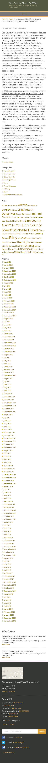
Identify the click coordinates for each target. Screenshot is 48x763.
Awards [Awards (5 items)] (34, 205)
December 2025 (10, 271)
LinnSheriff (18, 738)
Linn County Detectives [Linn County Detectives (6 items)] (34, 217)
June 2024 (7, 325)
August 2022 (8, 378)
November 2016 (10, 585)
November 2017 (10, 549)
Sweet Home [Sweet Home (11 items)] (8, 249)
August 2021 (8, 414)
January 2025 (9, 304)
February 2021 (9, 432)
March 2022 (8, 393)
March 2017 (8, 573)
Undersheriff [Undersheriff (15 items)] (26, 248)
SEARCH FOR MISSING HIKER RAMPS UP (17, 651)
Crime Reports (9, 177)
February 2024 (9, 337)
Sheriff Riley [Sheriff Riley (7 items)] (19, 246)
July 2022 (7, 381)
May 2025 (7, 292)
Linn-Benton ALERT (8, 752)
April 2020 (7, 462)
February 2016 (9, 612)
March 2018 (8, 537)
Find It (41, 731)
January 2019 (9, 507)
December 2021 (10, 402)
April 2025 (7, 295)
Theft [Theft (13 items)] (17, 248)
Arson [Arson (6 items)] (29, 205)
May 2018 (7, 531)
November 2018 (10, 513)
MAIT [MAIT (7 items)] (28, 234)
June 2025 (7, 289)
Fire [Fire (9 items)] (10, 217)
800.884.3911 (14, 714)
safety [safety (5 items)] (20, 238)
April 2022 (7, 390)
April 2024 (7, 331)
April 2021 (7, 426)
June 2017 (7, 564)
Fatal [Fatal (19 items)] (33, 213)
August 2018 (8, 522)
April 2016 (7, 606)
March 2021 (8, 429)
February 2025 (9, 301)
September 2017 (10, 555)
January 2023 (9, 370)
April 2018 (7, 534)
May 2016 (7, 603)
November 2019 (10, 477)
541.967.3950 (18, 703)
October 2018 (9, 516)
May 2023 (7, 361)
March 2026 (8, 265)
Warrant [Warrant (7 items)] (40, 252)
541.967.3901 (9, 706)
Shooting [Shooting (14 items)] (29, 245)
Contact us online (8, 724)
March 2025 (8, 298)
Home (4, 19)
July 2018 (7, 525)
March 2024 (8, 334)
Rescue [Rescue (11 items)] (5, 238)
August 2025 (8, 283)
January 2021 (9, 435)
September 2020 (10, 447)
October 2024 (9, 313)
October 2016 (9, 588)
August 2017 (8, 558)
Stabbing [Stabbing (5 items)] (37, 246)
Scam (6, 192)
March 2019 (8, 501)
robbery (7, 189)
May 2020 (7, 459)
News (11, 19)
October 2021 (9, 408)
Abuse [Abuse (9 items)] (4, 205)
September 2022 (10, 376)
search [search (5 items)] (29, 238)
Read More (6, 644)
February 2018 (9, 540)
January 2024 (9, 340)
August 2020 (8, 450)
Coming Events (9, 174)
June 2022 (7, 385)
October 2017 (9, 552)
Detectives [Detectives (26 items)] (8, 213)
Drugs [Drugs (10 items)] (18, 214)
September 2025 (10, 280)
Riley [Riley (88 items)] (13, 237)
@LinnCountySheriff (22, 747)
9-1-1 (7, 721)
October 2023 (9, 349)
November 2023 (10, 346)
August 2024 (8, 319)
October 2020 (9, 444)
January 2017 (9, 579)
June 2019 (7, 492)
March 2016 (8, 609)
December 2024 (10, 307)
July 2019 (7, 489)
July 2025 (7, 286)
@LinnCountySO (18, 743)
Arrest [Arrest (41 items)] (22, 205)
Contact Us (7, 699)
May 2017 (7, 567)
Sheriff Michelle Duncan (13, 195)
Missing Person (10, 180)
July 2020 (7, 453)
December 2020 (10, 438)
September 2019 (10, 483)
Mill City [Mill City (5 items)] (33, 234)
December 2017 (10, 546)
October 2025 (9, 277)
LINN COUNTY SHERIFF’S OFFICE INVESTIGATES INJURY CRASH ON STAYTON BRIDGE (24, 637)
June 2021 (7, 420)
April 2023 (7, 363)
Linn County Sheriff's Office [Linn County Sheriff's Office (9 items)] (13, 221)
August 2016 (8, 594)
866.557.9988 (13, 716)
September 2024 (10, 316)
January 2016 (9, 615)
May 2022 (7, 387)
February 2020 (9, 468)
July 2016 (7, 597)
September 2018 (10, 519)
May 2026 (7, 262)
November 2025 (10, 274)
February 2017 (9, 576)
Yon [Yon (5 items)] (3, 255)
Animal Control (9, 171)
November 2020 (10, 441)
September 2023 (10, 352)
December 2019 (10, 474)
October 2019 (9, 480)
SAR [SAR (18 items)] (24, 238)
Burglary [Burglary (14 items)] (6, 209)
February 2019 (9, 504)
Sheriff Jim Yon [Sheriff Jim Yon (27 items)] (26, 242)
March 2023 (8, 367)
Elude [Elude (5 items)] (28, 214)
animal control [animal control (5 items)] (13, 205)
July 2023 (7, 358)
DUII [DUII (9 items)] (23, 214)
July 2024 (7, 322)
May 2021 (7, 423)
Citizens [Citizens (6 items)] (14, 210)
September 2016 (10, 591)
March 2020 (8, 465)
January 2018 (9, 543)
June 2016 (7, 600)
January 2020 (9, 471)
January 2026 (9, 268)
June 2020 (7, 456)
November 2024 (10, 310)
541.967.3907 (17, 708)
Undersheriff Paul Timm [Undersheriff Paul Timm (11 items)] (25, 252)
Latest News (8, 162)
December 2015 (10, 618)
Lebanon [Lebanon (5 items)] (23, 217)
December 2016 (10, 582)
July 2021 (7, 417)
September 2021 (10, 411)
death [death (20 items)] (29, 209)
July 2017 (7, 561)
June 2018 (7, 528)
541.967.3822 (24, 711)
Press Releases (10, 186)
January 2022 (9, 399)
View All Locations (8, 691)
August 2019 (8, 486)
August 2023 (8, 355)
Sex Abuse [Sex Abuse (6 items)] (12, 243)
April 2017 (7, 570)
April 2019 (7, 498)
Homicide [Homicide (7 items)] (15, 217)
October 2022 (9, 372)
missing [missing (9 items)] (39, 234)
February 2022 (9, 396)
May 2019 (7, 495)
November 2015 (10, 621)
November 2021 (10, 405)
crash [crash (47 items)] (22, 209)
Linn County (23, 3)
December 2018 (10, 510)
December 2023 (10, 343)
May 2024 (7, 328)
